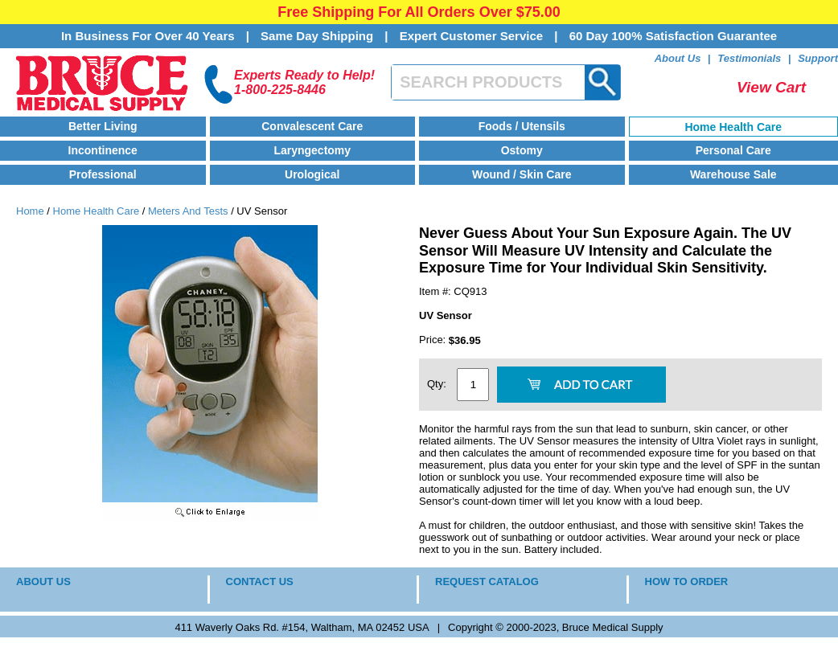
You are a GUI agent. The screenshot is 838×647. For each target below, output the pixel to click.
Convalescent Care (312, 126)
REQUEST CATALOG (487, 581)
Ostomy (522, 150)
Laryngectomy (312, 150)
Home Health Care (733, 127)
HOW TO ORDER (687, 581)
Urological (312, 174)
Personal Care (733, 150)
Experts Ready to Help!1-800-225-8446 (304, 82)
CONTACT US (260, 581)
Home (30, 211)
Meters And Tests (188, 211)
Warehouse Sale (733, 174)
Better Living (103, 126)
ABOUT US (43, 581)
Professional (103, 174)
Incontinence (103, 150)
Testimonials (749, 58)
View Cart (771, 87)
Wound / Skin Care (521, 174)
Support (818, 58)
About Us (678, 58)
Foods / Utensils (522, 126)
